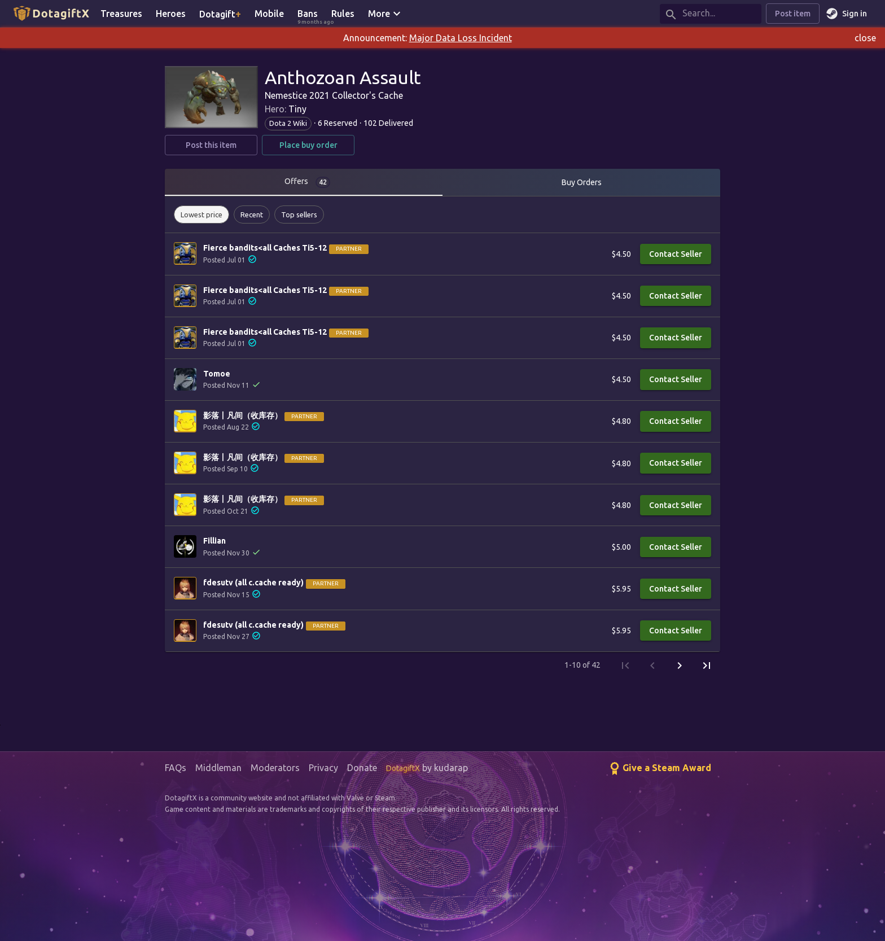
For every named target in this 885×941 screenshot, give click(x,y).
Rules (342, 13)
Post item (792, 14)
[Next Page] (679, 665)
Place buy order (308, 145)
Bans (311, 14)
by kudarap (427, 768)
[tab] (303, 182)
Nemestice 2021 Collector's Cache (334, 95)
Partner (349, 249)
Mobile (269, 13)
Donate (362, 768)
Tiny (297, 109)
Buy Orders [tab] (582, 182)
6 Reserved (337, 123)
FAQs (175, 768)
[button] (201, 214)
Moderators (275, 768)
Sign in (847, 13)
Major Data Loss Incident (460, 38)
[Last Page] (706, 665)
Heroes (171, 13)
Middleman (218, 768)
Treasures (121, 13)
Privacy (323, 768)
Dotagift (220, 13)
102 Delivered (388, 123)
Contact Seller (675, 254)
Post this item (211, 145)
